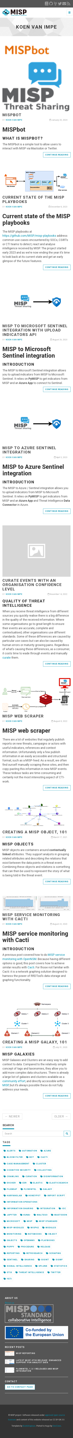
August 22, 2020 (58, 924)
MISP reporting (25, 1353)
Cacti (31, 967)
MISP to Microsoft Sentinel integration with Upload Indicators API (35, 330)
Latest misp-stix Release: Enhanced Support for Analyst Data (38, 1361)
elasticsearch (57, 1183)
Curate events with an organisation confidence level (32, 584)
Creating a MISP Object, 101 (34, 832)
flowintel (29, 1189)
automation (28, 1151)
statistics (59, 1266)
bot (30, 1157)
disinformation (51, 1176)
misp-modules (14, 1227)
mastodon (59, 1215)
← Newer (12, 1116)
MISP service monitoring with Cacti (31, 916)
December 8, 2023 (58, 207)
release (43, 1247)
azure (45, 1151)
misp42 (33, 1227)
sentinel (11, 1260)
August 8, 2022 (59, 721)
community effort (13, 1081)
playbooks (46, 1240)
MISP (5, 1085)
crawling (11, 1176)
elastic (36, 1183)
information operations (20, 1202)
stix (8, 1272)
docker (10, 1183)
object (51, 1234)
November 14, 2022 (57, 594)
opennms (27, 1240)
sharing (28, 1260)
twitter (54, 1272)
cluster (39, 1164)
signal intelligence (18, 1266)
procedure (26, 1247)
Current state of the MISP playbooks (33, 199)
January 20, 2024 (58, 120)
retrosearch (33, 1253)
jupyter (10, 1215)
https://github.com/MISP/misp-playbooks (29, 235)
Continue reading (56, 154)
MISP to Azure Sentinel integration (29, 450)
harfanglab (13, 1195)
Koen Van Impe (14, 120)
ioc (62, 1208)
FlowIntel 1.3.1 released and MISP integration (37, 1370)
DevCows (57, 1426)
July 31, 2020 (60, 1047)
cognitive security (17, 1170)
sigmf (57, 1260)
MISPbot (11, 115)
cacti (42, 1157)
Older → (61, 1116)
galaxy (46, 1189)
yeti (8, 1279)
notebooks (33, 1234)
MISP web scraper (23, 716)
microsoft (12, 1221)
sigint (43, 1260)
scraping (53, 1253)
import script (54, 1195)
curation (29, 1176)
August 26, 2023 (58, 340)
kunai (25, 1215)
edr (23, 1183)
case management (16, 1164)
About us (9, 1303)
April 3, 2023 (60, 457)
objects (10, 1240)
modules (49, 1227)
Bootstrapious (29, 1426)
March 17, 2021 (59, 837)
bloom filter (13, 1157)
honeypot (33, 1195)
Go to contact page (20, 1387)
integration (46, 1208)
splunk (41, 1266)
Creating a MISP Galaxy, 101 (34, 1042)
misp (28, 1221)
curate (6, 657)
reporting (12, 1253)
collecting (43, 1170)
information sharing (18, 1208)
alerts (9, 1151)
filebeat (10, 1189)
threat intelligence (29, 1272)
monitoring (12, 1234)
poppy (9, 1247)
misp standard (46, 1221)
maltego (41, 1215)
